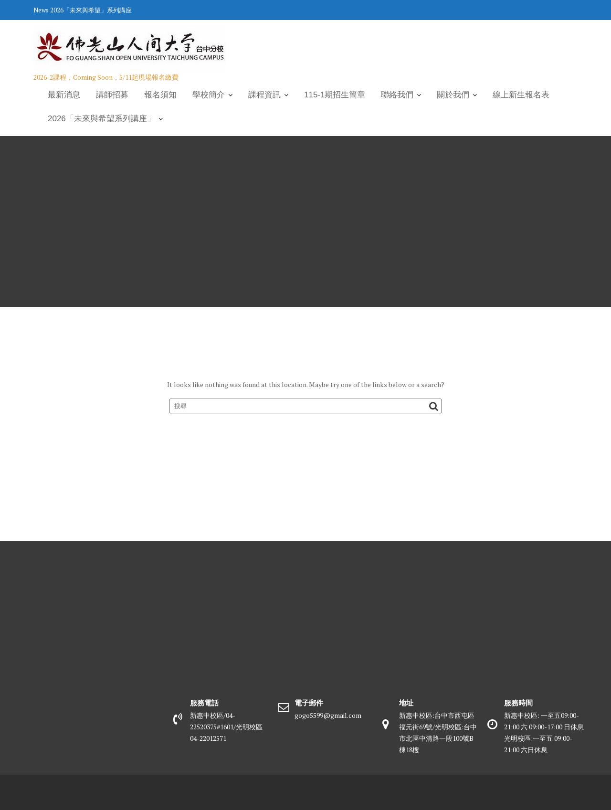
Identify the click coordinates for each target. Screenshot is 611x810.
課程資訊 (264, 94)
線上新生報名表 (521, 94)
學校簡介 (208, 94)
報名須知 (160, 94)
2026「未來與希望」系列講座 (91, 10)
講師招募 (112, 94)
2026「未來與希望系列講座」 (101, 118)
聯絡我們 (397, 94)
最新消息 (64, 94)
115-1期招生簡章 (334, 94)
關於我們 (453, 94)
